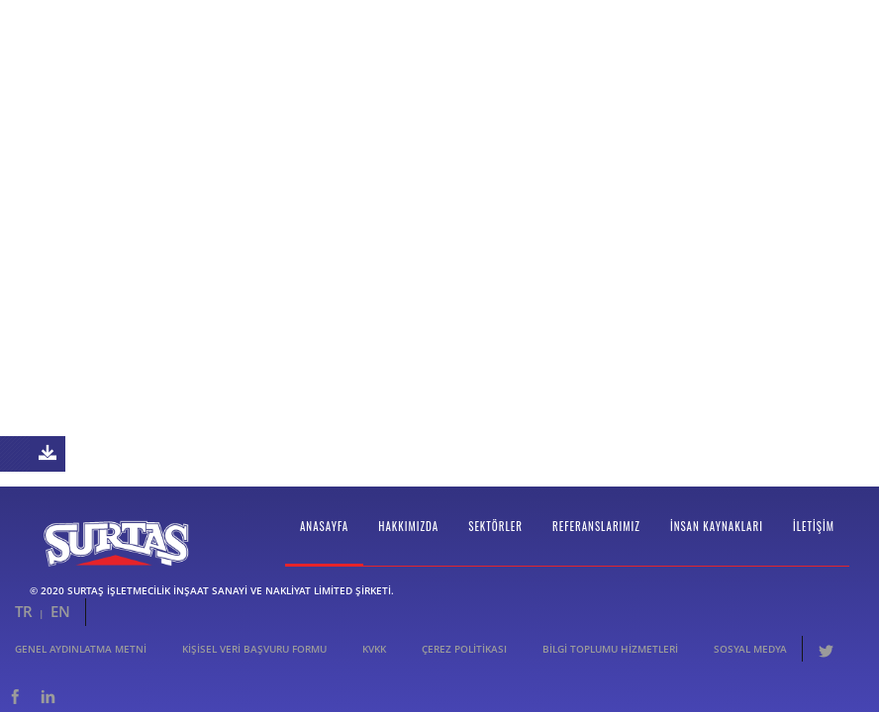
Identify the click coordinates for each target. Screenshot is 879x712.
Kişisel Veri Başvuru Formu (254, 670)
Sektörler (495, 548)
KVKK (374, 670)
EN (60, 633)
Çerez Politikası (464, 670)
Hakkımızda (408, 548)
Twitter (825, 670)
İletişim (813, 548)
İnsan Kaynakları (716, 548)
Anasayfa (324, 548)
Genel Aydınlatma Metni (80, 670)
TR (24, 633)
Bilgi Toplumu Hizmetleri (610, 670)
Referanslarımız (596, 548)
